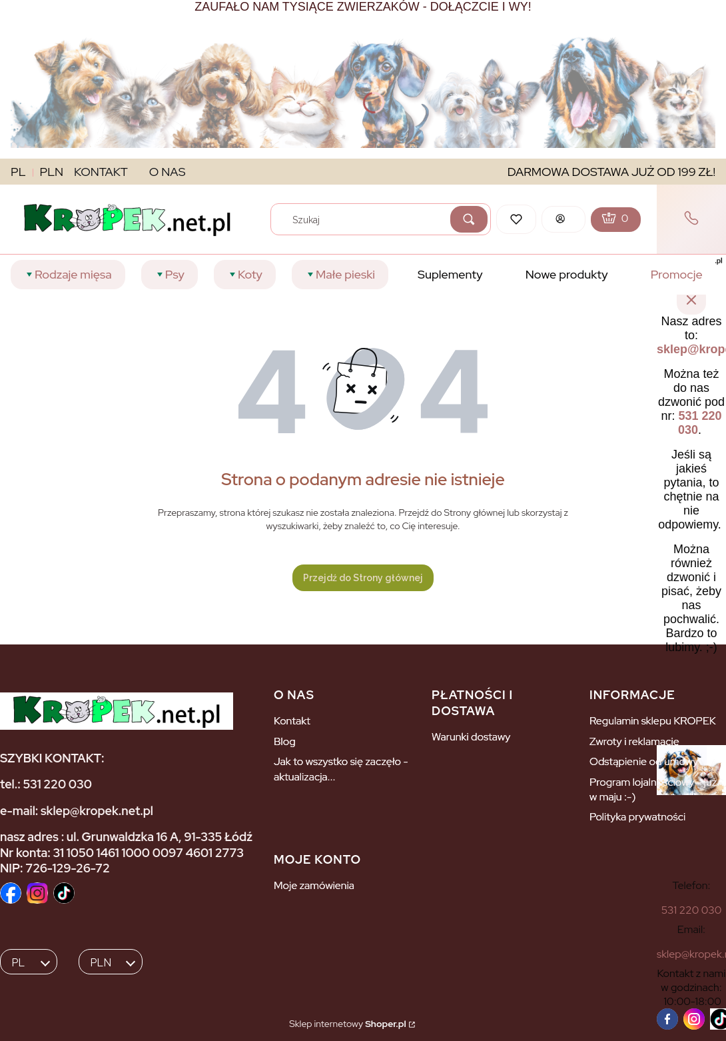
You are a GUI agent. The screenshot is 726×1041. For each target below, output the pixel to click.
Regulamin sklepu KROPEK (652, 721)
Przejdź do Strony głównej (363, 577)
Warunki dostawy (471, 737)
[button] (469, 219)
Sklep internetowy (347, 1024)
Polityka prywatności (637, 817)
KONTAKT (101, 171)
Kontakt (292, 721)
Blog (285, 741)
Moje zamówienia (314, 885)
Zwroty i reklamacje (634, 741)
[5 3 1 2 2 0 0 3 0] (691, 910)
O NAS (167, 171)
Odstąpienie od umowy (643, 761)
